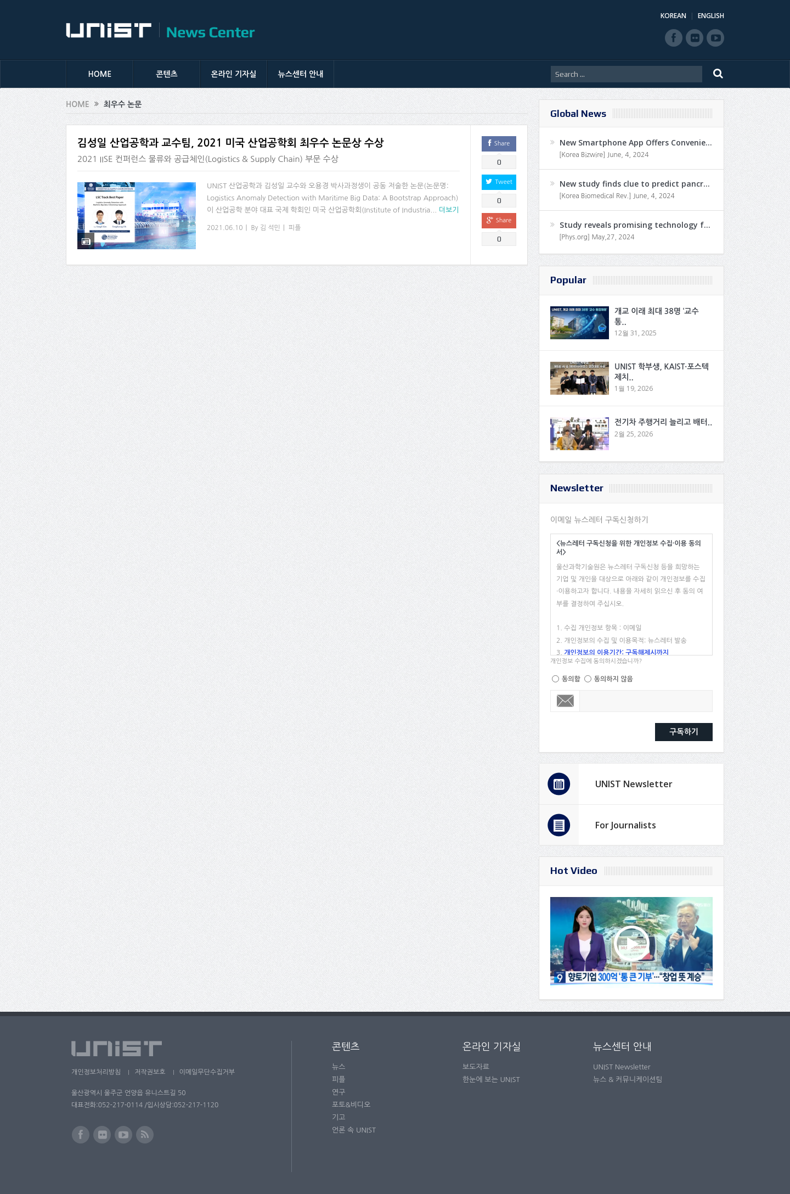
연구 (338, 1092)
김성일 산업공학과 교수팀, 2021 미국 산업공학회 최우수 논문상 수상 (230, 143)
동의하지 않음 (613, 679)
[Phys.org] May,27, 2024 (596, 237)
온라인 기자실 (234, 74)
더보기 (449, 210)
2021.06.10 (224, 228)
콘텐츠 (166, 74)
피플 (295, 228)
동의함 (571, 679)
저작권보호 (149, 1072)
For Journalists (625, 825)
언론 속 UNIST (354, 1130)
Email (565, 701)
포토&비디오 (351, 1104)
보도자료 (475, 1066)
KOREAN (673, 15)
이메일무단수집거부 (207, 1072)
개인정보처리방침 (96, 1072)
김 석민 (270, 228)
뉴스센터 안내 (301, 74)
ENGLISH (711, 15)
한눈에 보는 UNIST (491, 1079)
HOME (100, 74)
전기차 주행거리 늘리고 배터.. (663, 422)
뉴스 (338, 1066)
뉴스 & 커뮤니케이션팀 (628, 1079)
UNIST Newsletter (634, 784)
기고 (338, 1117)
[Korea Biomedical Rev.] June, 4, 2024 (617, 196)
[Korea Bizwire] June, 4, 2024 (604, 155)
